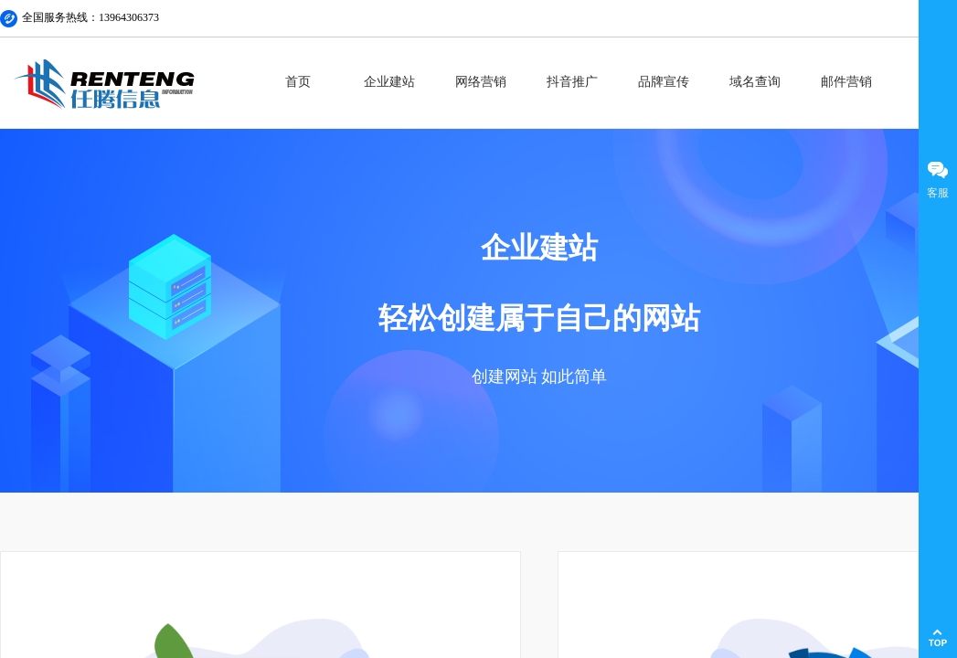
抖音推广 (572, 82)
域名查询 (755, 82)
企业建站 (389, 82)
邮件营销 (846, 82)
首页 (298, 82)
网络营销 (480, 82)
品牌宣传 (663, 82)
